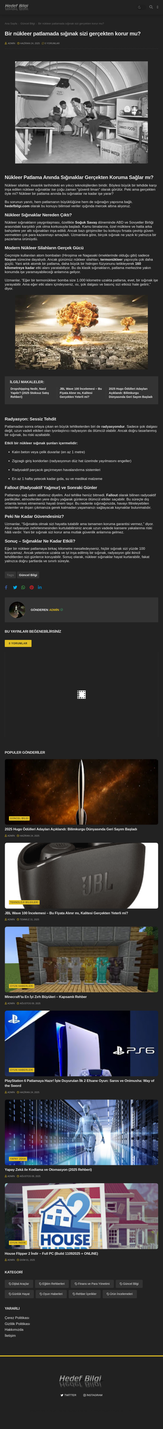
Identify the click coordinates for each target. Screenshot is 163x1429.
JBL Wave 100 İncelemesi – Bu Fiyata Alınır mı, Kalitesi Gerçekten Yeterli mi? (81, 392)
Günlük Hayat (21, 1292)
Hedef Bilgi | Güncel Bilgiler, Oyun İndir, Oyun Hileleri (90, 1409)
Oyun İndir (18, 1241)
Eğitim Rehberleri (53, 1282)
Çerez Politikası (17, 1316)
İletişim (10, 1334)
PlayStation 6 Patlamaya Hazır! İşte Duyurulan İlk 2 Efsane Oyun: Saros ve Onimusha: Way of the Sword (79, 1081)
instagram (94, 1393)
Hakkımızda (14, 1328)
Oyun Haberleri (21, 984)
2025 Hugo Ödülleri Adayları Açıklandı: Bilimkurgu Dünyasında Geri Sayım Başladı (130, 392)
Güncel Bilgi (28, 23)
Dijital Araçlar (20, 1282)
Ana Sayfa (11, 23)
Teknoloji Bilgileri (24, 901)
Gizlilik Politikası (17, 1322)
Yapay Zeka (18, 1157)
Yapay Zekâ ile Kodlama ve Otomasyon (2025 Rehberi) (48, 1168)
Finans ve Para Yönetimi (93, 1282)
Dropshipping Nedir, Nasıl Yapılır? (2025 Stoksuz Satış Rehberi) (30, 392)
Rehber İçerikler (86, 1292)
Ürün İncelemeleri (121, 1292)
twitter (70, 1393)
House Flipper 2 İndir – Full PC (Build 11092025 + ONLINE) (51, 1252)
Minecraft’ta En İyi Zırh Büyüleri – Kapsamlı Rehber (46, 996)
